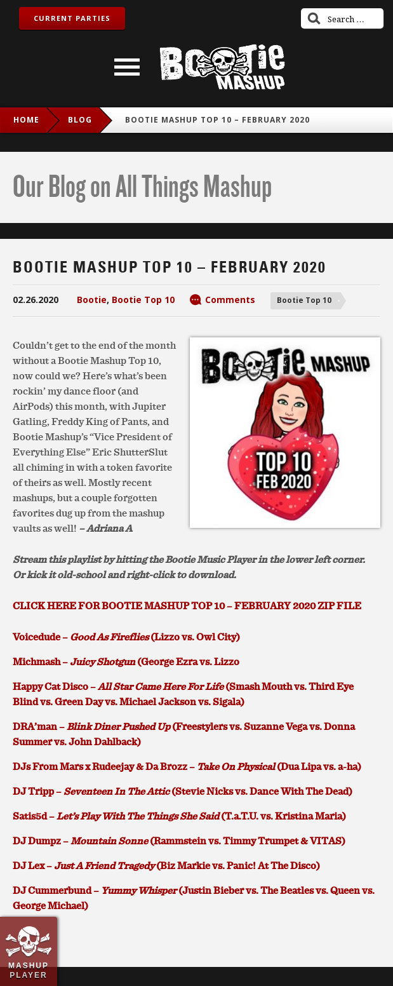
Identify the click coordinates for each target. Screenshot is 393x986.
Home (26, 119)
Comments (230, 300)
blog (80, 119)
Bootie (92, 300)
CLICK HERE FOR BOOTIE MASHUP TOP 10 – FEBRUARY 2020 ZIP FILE (187, 605)
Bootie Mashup (222, 67)
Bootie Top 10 (143, 300)
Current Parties (72, 18)
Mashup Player (28, 970)
